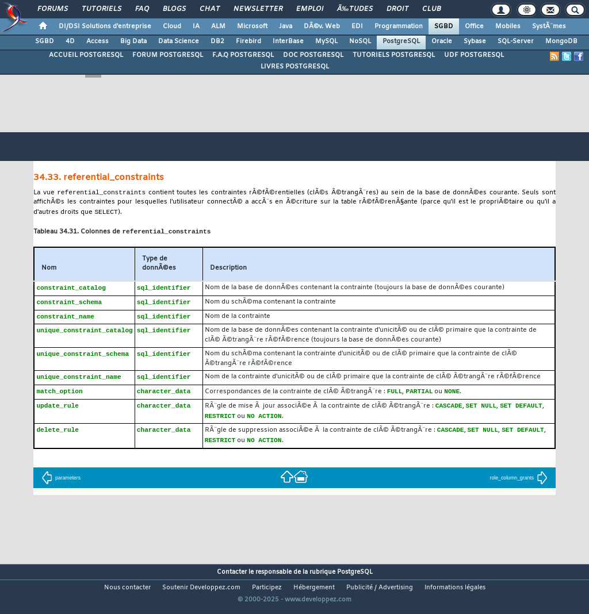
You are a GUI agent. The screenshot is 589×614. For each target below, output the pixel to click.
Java (285, 26)
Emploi (309, 9)
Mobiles (508, 26)
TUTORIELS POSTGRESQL (394, 55)
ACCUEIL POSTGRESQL (86, 55)
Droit (397, 9)
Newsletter (258, 9)
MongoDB (561, 41)
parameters (61, 485)
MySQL (326, 41)
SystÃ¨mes (549, 26)
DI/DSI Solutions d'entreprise (105, 26)
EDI (357, 26)
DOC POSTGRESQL (313, 55)
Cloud (172, 26)
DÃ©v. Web (322, 26)
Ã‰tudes (355, 9)
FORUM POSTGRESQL (167, 55)
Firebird (248, 41)
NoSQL (360, 41)
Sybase (475, 41)
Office (474, 26)
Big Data (133, 41)
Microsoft (252, 26)
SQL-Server (516, 41)
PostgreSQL (401, 41)
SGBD (443, 26)
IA (196, 26)
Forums (52, 9)
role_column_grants (519, 485)
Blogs (174, 9)
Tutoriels (102, 9)
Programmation (398, 26)
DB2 (217, 41)
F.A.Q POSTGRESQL (243, 55)
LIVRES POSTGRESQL (295, 67)
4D (70, 41)
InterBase (288, 41)
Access (97, 41)
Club (431, 9)
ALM (218, 26)
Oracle (441, 41)
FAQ (142, 9)
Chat (209, 9)
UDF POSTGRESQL (474, 55)
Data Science (178, 41)
